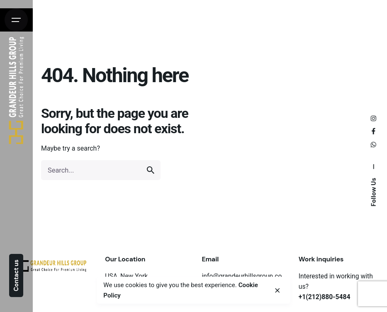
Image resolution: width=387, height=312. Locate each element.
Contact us (16, 275)
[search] (151, 170)
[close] (277, 290)
